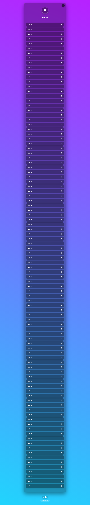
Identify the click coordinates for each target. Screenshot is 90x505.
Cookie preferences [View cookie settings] (45, 500)
